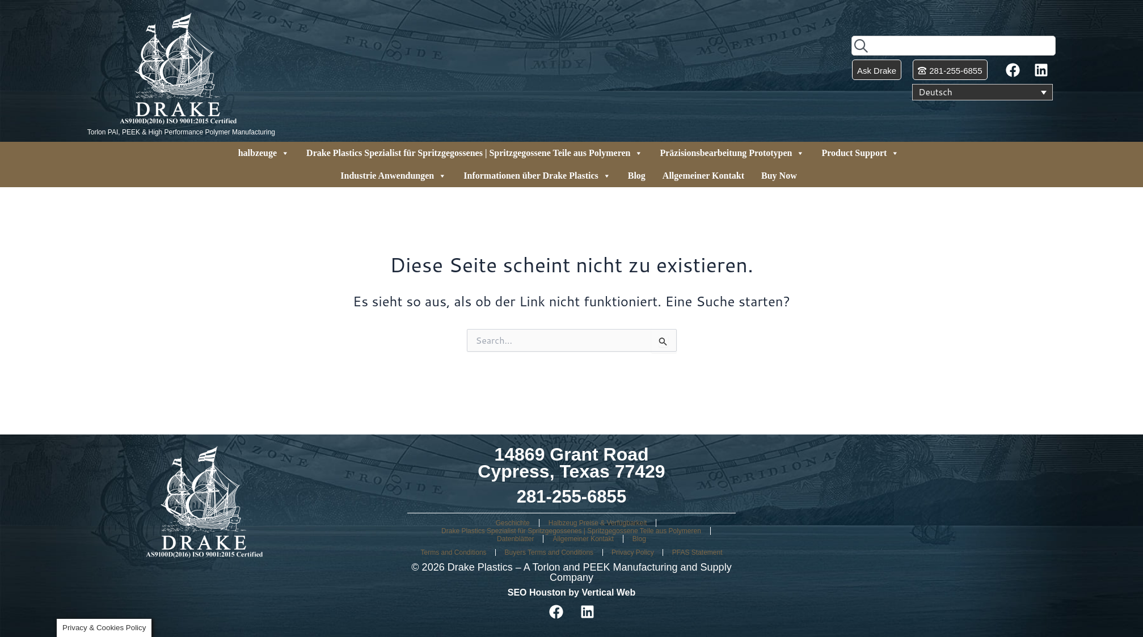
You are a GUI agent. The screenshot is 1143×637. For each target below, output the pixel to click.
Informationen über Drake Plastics (536, 175)
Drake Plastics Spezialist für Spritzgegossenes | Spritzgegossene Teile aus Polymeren (474, 153)
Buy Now (779, 175)
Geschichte (513, 523)
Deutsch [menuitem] (935, 92)
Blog (637, 175)
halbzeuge (263, 153)
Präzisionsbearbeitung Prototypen (732, 153)
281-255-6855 (571, 496)
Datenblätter (515, 539)
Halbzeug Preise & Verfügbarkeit (598, 523)
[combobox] (953, 46)
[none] (982, 92)
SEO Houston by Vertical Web (572, 592)
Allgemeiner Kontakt (703, 175)
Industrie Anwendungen (393, 175)
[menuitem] (982, 92)
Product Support (860, 153)
